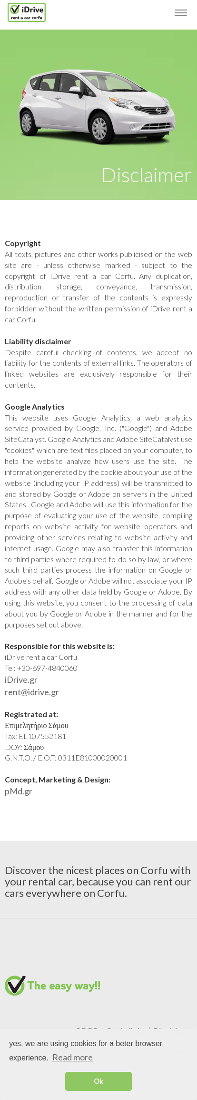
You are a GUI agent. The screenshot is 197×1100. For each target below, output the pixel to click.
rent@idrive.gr (32, 692)
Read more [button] (72, 1057)
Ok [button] (98, 1081)
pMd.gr (18, 791)
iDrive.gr (21, 679)
